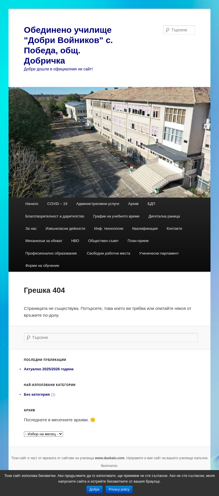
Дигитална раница (164, 216)
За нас (31, 228)
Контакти (174, 228)
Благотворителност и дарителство (54, 216)
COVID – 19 (57, 204)
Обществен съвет (103, 241)
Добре (95, 489)
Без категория (37, 394)
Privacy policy (119, 489)
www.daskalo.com (110, 458)
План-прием (137, 241)
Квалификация (145, 228)
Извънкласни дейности (65, 228)
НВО (75, 241)
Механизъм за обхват (43, 241)
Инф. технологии (108, 228)
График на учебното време (116, 216)
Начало (31, 204)
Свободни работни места (108, 253)
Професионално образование (51, 253)
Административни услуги (97, 204)
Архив (133, 204)
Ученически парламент (159, 253)
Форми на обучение (42, 265)
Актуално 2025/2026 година (49, 369)
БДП (151, 204)
